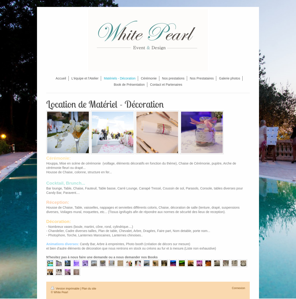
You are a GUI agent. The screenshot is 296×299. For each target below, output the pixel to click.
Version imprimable (65, 288)
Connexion (238, 288)
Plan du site (89, 288)
